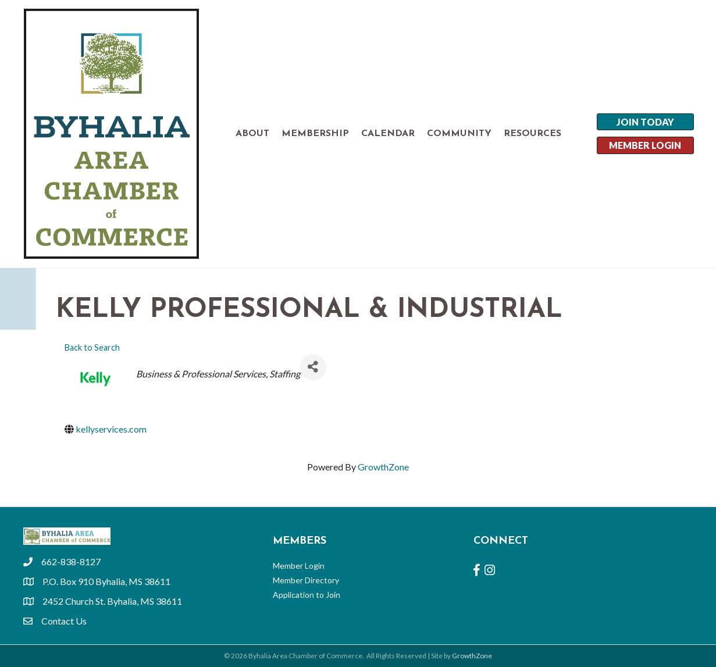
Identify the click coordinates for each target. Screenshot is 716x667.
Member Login (299, 565)
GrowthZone (383, 466)
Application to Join (306, 595)
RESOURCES (532, 133)
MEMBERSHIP (315, 133)
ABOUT (252, 133)
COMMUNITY (459, 133)
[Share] (313, 367)
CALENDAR (388, 133)
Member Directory (306, 580)
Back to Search (92, 347)
